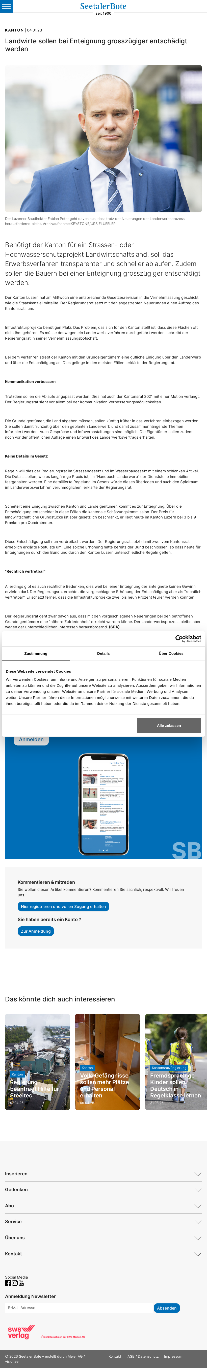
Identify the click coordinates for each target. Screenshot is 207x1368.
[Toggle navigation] (6, 6)
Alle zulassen (169, 725)
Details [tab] (103, 653)
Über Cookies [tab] (171, 653)
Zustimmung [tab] (35, 653)
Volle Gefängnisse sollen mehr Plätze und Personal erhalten (104, 1085)
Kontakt (115, 1356)
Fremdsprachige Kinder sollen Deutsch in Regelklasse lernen (175, 1085)
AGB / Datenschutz (143, 1356)
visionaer (12, 1361)
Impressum (173, 1356)
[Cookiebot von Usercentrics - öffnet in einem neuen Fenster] (179, 639)
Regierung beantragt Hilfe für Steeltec (34, 1089)
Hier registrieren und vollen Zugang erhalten (63, 906)
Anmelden (31, 739)
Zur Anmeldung (36, 931)
